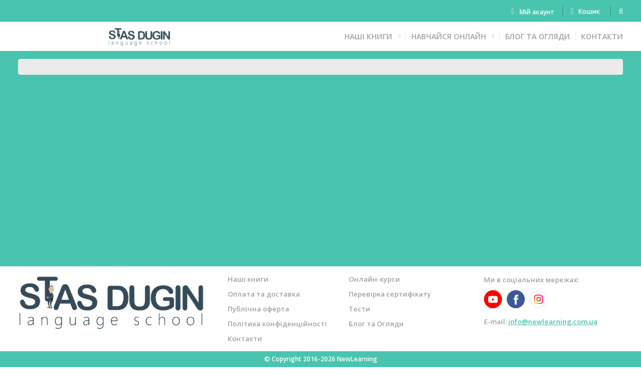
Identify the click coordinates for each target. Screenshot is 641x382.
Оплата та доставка (264, 294)
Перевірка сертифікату (390, 294)
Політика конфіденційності (277, 323)
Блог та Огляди (537, 36)
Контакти (602, 36)
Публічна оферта (258, 309)
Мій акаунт (537, 12)
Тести (359, 309)
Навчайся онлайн (448, 36)
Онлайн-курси (374, 279)
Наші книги (368, 36)
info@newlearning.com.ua (552, 321)
